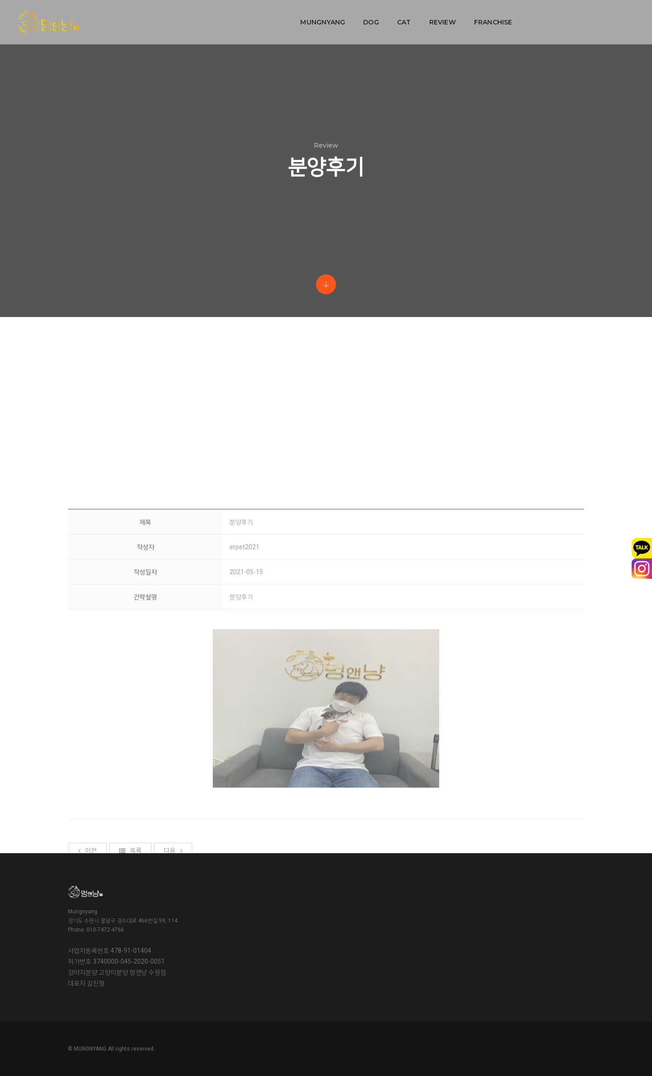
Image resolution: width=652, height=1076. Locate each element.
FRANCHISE (436, 16)
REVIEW (385, 16)
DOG (314, 16)
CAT (347, 16)
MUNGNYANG (265, 16)
